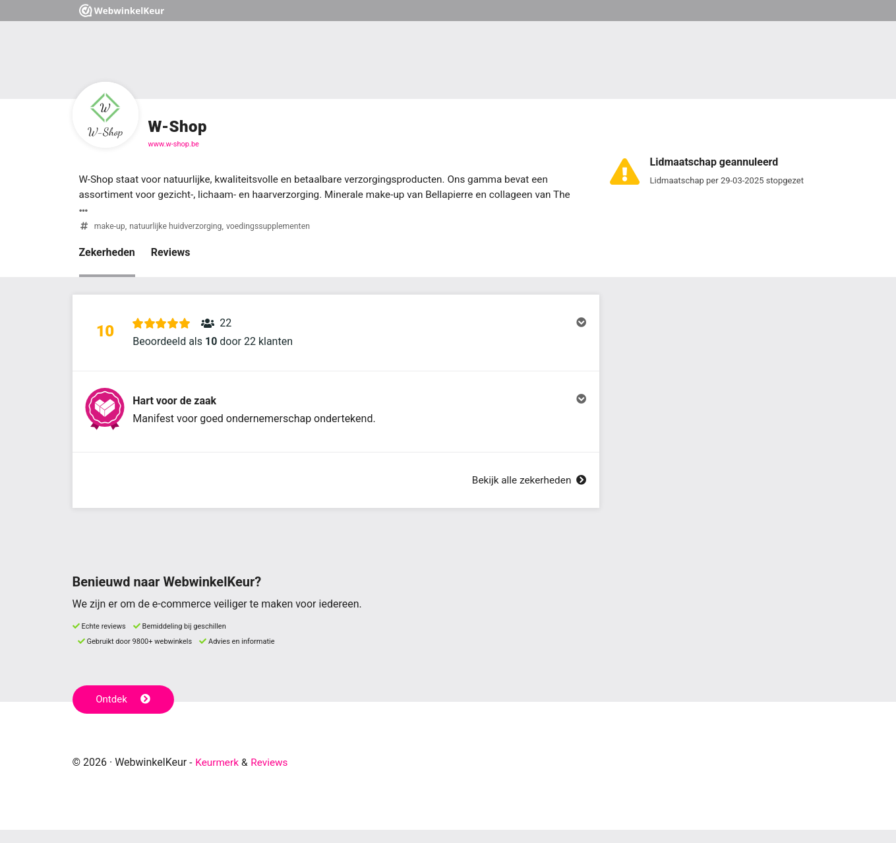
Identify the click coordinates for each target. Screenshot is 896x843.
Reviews (171, 253)
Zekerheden (107, 253)
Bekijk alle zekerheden (526, 493)
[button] (336, 337)
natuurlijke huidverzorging (179, 227)
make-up (110, 227)
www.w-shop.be (173, 144)
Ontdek (124, 712)
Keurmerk (218, 775)
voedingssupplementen (274, 227)
